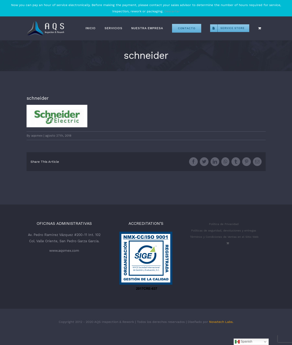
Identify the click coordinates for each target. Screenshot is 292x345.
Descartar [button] (172, 11)
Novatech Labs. (221, 322)
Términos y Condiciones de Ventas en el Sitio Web (224, 236)
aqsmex (37, 135)
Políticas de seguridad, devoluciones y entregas (223, 230)
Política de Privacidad (224, 224)
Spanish (243, 341)
